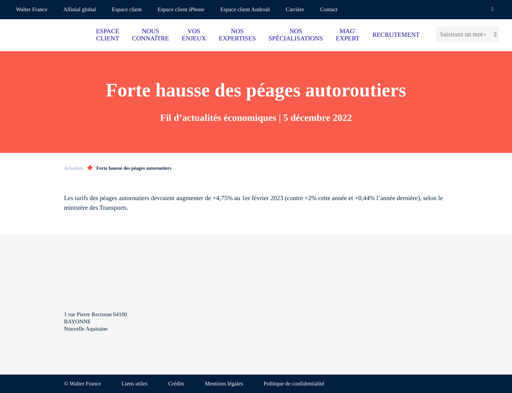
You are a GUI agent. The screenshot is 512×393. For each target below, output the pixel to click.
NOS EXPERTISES (237, 35)
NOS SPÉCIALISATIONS (295, 35)
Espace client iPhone (181, 10)
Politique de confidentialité (294, 384)
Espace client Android (245, 10)
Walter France (32, 10)
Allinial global (80, 10)
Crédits (176, 384)
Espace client (127, 10)
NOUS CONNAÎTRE (150, 35)
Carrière (295, 10)
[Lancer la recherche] (494, 34)
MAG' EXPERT (347, 35)
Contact (329, 10)
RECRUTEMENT (396, 35)
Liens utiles (135, 384)
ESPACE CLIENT (107, 35)
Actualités (74, 168)
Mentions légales (224, 384)
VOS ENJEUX (194, 35)
